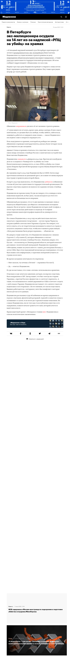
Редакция (4, 606)
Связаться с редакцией (35, 339)
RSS (4, 611)
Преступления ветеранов (45, 22)
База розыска (6, 636)
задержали (22, 159)
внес (44, 312)
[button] (66, 17)
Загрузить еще (36, 534)
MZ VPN (4, 626)
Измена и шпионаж (22, 22)
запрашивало (21, 126)
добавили (48, 182)
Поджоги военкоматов (8, 22)
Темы (3, 596)
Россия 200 (5, 631)
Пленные (33, 22)
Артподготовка (59, 22)
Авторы (4, 601)
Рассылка (5, 616)
